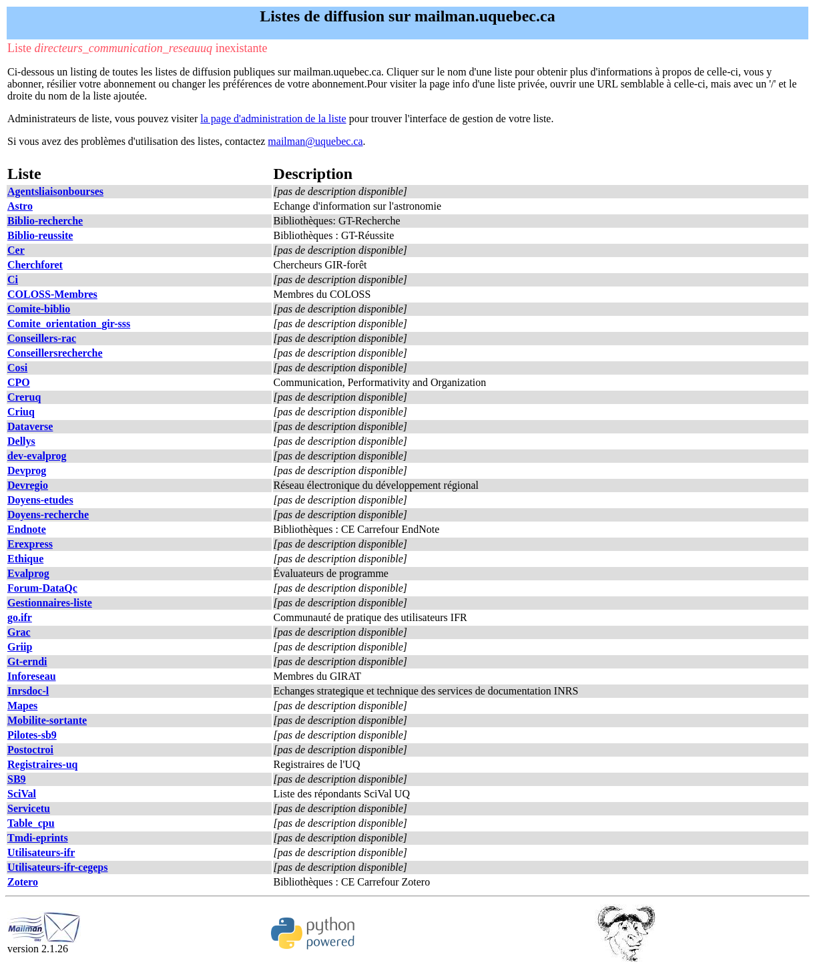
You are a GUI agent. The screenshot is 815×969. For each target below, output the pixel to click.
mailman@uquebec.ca (315, 141)
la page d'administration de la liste (273, 118)
